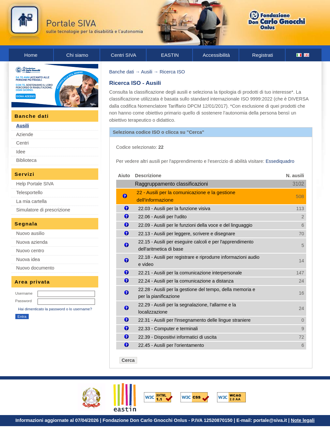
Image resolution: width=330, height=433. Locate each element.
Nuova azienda (32, 242)
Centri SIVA (123, 55)
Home (30, 55)
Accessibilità (216, 55)
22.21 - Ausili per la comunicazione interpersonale (190, 272)
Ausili (22, 125)
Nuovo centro (30, 250)
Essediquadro (280, 161)
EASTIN (170, 55)
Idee (20, 151)
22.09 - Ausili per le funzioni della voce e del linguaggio (195, 225)
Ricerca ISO (172, 71)
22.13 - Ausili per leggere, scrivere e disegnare (186, 233)
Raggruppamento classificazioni (171, 184)
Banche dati (121, 71)
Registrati (262, 55)
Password (23, 301)
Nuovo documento (35, 268)
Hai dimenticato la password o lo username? (55, 309)
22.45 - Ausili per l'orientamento (171, 345)
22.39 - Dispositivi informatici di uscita (177, 337)
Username (24, 293)
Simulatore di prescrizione (43, 209)
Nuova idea (28, 259)
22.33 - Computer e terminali (168, 328)
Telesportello (29, 192)
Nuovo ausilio (30, 233)
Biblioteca (26, 160)
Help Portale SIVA (35, 183)
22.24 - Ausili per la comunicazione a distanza (186, 281)
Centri (22, 143)
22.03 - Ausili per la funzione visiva (174, 208)
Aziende (24, 134)
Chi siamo (77, 55)
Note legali (303, 420)
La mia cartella (31, 201)
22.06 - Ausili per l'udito (162, 216)
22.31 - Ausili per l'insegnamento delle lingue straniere (194, 320)
